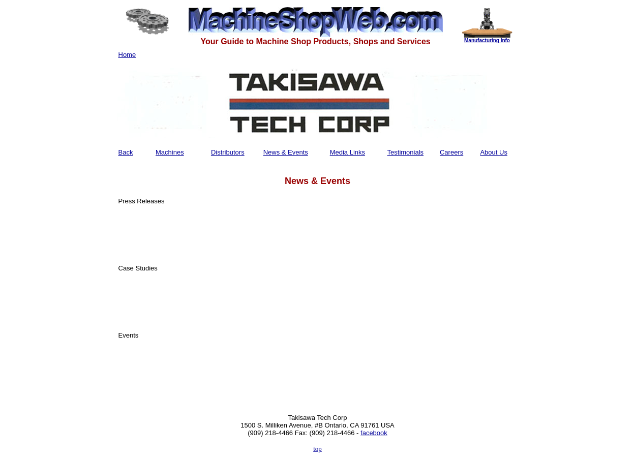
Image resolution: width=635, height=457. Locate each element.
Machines (170, 152)
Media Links (347, 152)
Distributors (228, 152)
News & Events (285, 152)
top (317, 448)
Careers (451, 152)
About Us (493, 152)
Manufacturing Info (487, 40)
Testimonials (405, 152)
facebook (373, 433)
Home (127, 54)
